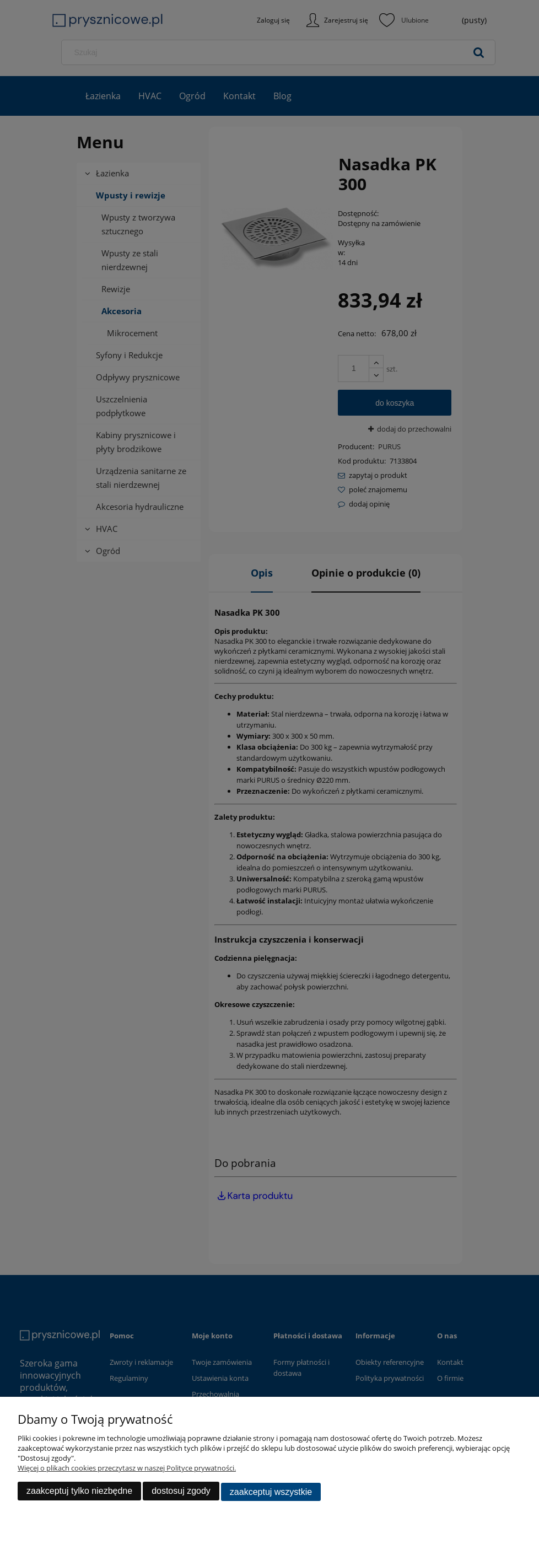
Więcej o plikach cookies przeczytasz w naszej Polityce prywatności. (127, 1470)
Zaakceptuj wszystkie (271, 1492)
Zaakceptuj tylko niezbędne (79, 1492)
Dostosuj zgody (181, 1492)
